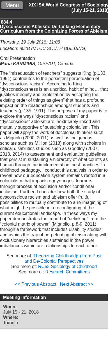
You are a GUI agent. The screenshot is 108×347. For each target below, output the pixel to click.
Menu (12, 5)
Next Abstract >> (76, 284)
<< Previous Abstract (35, 284)
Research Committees (67, 271)
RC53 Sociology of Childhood (67, 266)
